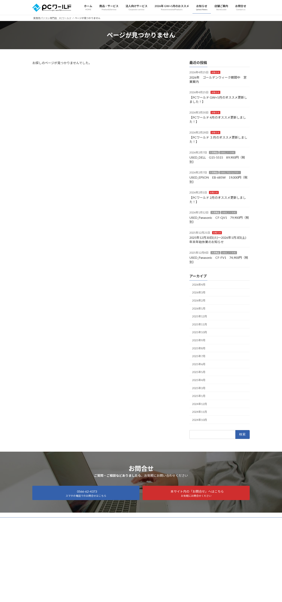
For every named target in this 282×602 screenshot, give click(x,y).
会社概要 (62, 520)
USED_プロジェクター (230, 172)
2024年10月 (199, 419)
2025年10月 (199, 332)
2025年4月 (198, 380)
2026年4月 (198, 284)
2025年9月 (198, 340)
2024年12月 (199, 404)
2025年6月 (198, 364)
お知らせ (215, 72)
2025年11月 (199, 324)
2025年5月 (198, 372)
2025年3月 (198, 388)
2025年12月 (199, 316)
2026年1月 (198, 308)
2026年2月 (198, 300)
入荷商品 (214, 152)
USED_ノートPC (227, 152)
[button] (85, 493)
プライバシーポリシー (86, 520)
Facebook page (141, 548)
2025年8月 (198, 348)
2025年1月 (198, 396)
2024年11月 (199, 412)
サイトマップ (43, 520)
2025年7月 (198, 356)
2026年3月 (198, 292)
